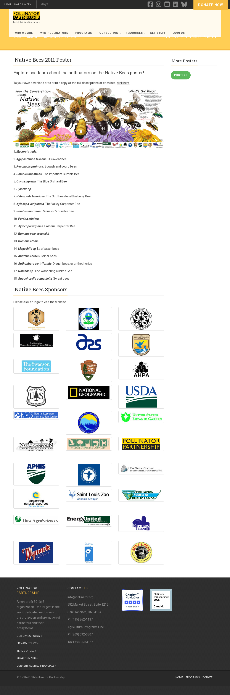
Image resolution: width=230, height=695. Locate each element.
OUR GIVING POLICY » (29, 635)
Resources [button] (135, 32)
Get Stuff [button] (159, 32)
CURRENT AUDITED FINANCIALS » (36, 665)
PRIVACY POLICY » (28, 643)
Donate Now (210, 5)
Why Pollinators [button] (55, 32)
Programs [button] (85, 32)
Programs (193, 677)
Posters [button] (180, 75)
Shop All (32, 37)
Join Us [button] (180, 32)
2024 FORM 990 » (27, 658)
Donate (207, 677)
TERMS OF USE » (26, 650)
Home (179, 677)
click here (123, 83)
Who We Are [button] (25, 32)
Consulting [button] (110, 32)
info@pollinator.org (80, 597)
